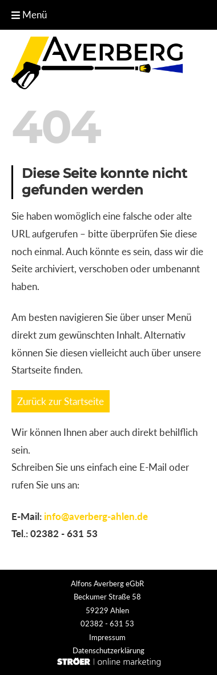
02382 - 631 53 (64, 533)
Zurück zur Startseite (60, 401)
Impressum (107, 637)
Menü (29, 15)
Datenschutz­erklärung (108, 650)
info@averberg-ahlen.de (96, 516)
